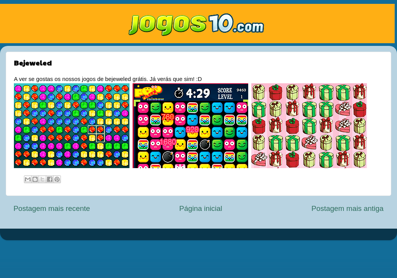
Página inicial (200, 208)
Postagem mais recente (51, 208)
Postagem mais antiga (347, 208)
